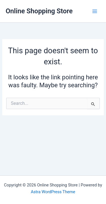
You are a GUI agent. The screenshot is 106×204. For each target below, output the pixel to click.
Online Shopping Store (39, 11)
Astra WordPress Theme (53, 191)
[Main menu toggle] (94, 11)
